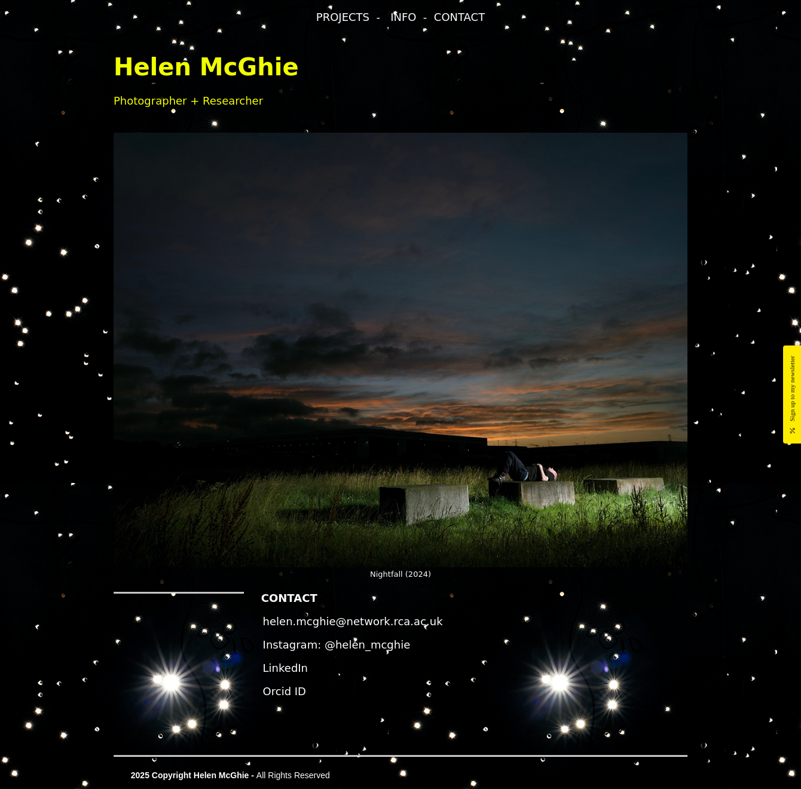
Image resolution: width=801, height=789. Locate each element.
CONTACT (459, 17)
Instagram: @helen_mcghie (337, 644)
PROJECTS (342, 17)
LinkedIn (285, 668)
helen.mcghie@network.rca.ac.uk (353, 621)
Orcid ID (284, 691)
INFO (403, 17)
